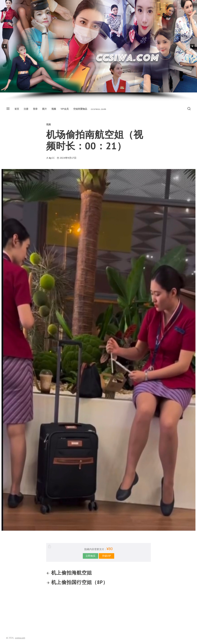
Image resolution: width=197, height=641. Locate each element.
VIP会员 (65, 108)
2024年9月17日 (68, 157)
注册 (26, 108)
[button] (4, 46)
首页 (16, 108)
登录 (35, 108)
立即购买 (90, 556)
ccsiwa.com (98, 108)
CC (53, 157)
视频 (53, 108)
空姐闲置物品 (80, 108)
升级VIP (106, 556)
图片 (44, 108)
